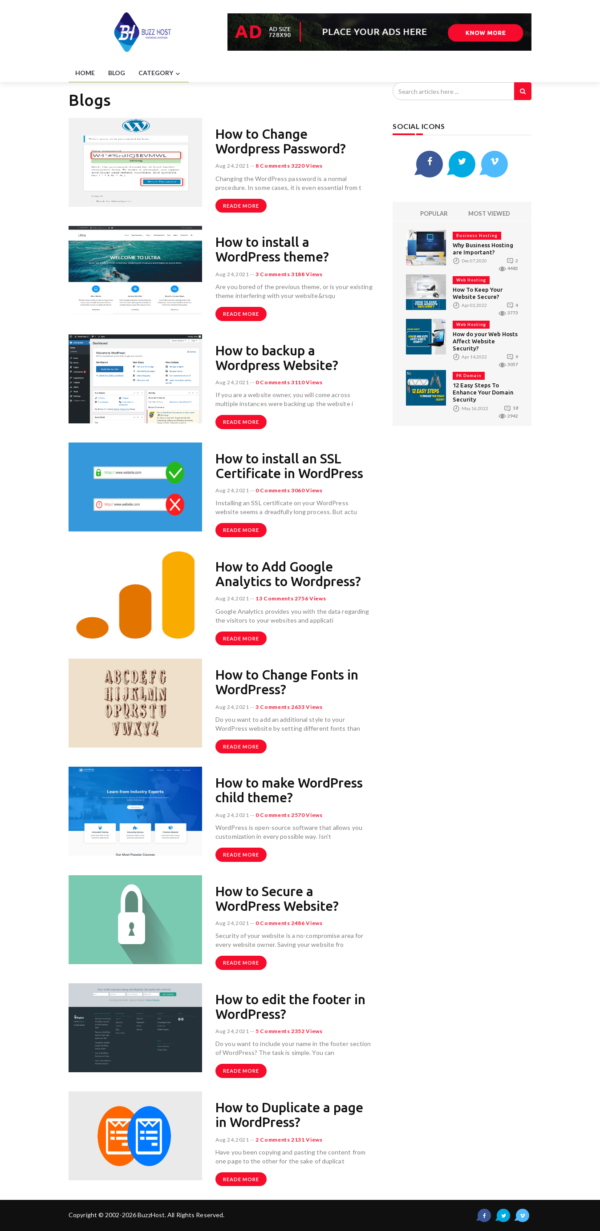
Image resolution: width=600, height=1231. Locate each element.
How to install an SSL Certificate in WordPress (289, 466)
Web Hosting (471, 280)
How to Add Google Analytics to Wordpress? (288, 574)
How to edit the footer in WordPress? (290, 1007)
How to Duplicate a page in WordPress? (289, 1115)
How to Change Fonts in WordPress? (286, 682)
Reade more (241, 206)
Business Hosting (477, 235)
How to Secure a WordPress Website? (277, 898)
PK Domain (468, 375)
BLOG (116, 72)
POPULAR (434, 213)
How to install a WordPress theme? (272, 249)
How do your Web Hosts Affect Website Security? (485, 341)
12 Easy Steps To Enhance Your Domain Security (483, 392)
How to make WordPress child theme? (289, 790)
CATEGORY (160, 73)
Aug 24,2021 (232, 165)
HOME (85, 72)
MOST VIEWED (489, 213)
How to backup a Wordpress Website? (276, 358)
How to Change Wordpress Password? (280, 141)
